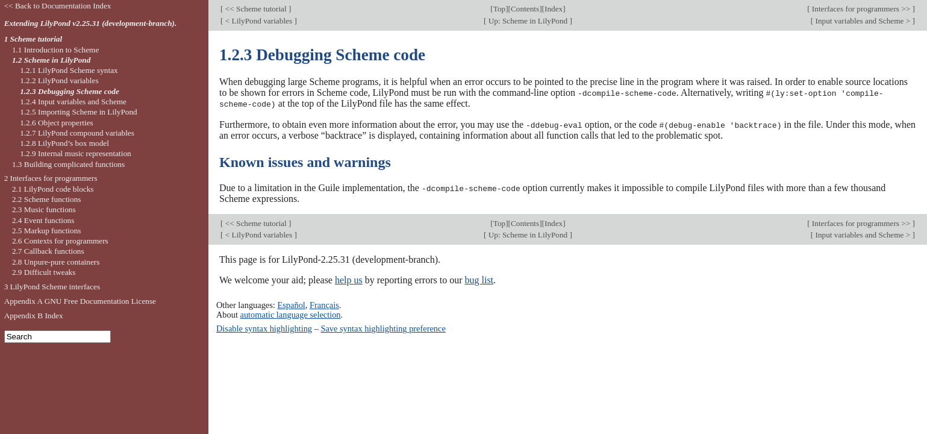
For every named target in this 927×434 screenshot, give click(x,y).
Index (554, 8)
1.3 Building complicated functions (68, 164)
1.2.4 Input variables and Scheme (73, 101)
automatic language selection (290, 313)
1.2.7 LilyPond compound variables (77, 132)
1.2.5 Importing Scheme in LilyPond (78, 111)
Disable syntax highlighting (264, 327)
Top (499, 8)
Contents (525, 8)
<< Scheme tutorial (256, 8)
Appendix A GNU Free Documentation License (80, 301)
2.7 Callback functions (48, 251)
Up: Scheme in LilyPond (527, 20)
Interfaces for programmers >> (861, 8)
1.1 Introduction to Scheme (55, 49)
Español (291, 303)
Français (324, 303)
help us (349, 279)
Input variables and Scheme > (862, 20)
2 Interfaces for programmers (51, 178)
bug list (478, 279)
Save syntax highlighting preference (382, 327)
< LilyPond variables (258, 20)
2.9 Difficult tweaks (44, 272)
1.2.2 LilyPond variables (59, 80)
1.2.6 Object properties (56, 122)
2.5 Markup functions (46, 230)
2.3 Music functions (44, 209)
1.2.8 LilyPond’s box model (64, 143)
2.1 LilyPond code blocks (53, 188)
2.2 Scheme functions (46, 199)
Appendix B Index (33, 315)
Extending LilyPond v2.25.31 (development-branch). (90, 23)
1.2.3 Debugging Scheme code (69, 91)
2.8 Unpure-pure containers (56, 261)
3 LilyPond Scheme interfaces (52, 286)
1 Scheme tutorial (33, 38)
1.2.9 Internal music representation (75, 153)
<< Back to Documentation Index (57, 5)
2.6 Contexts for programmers (60, 240)
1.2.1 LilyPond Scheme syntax (69, 70)
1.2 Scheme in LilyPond (51, 59)
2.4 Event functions (43, 220)
